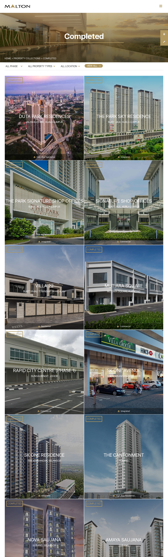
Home (8, 58)
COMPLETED (15, 80)
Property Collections (27, 58)
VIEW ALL (93, 65)
